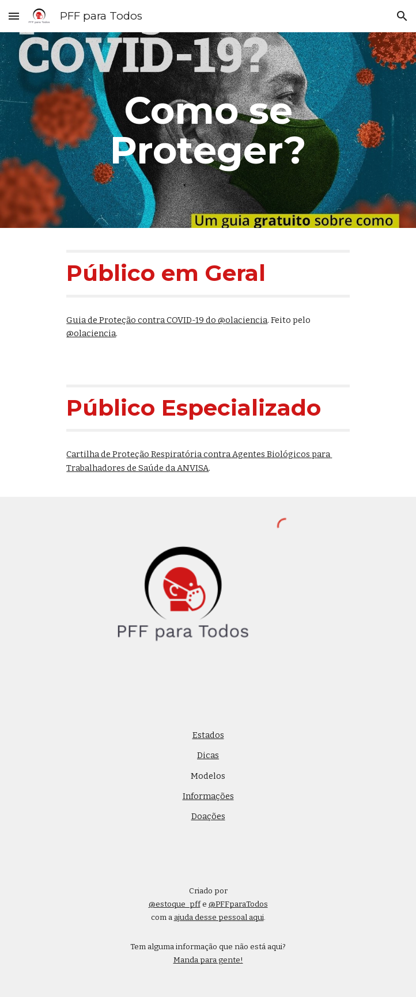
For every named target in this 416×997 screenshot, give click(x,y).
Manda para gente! (208, 960)
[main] (208, 130)
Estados (208, 735)
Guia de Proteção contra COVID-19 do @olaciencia (166, 320)
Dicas (208, 755)
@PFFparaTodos (238, 904)
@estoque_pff (175, 904)
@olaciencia (91, 333)
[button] (14, 16)
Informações (208, 796)
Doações (208, 816)
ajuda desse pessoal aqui (219, 917)
